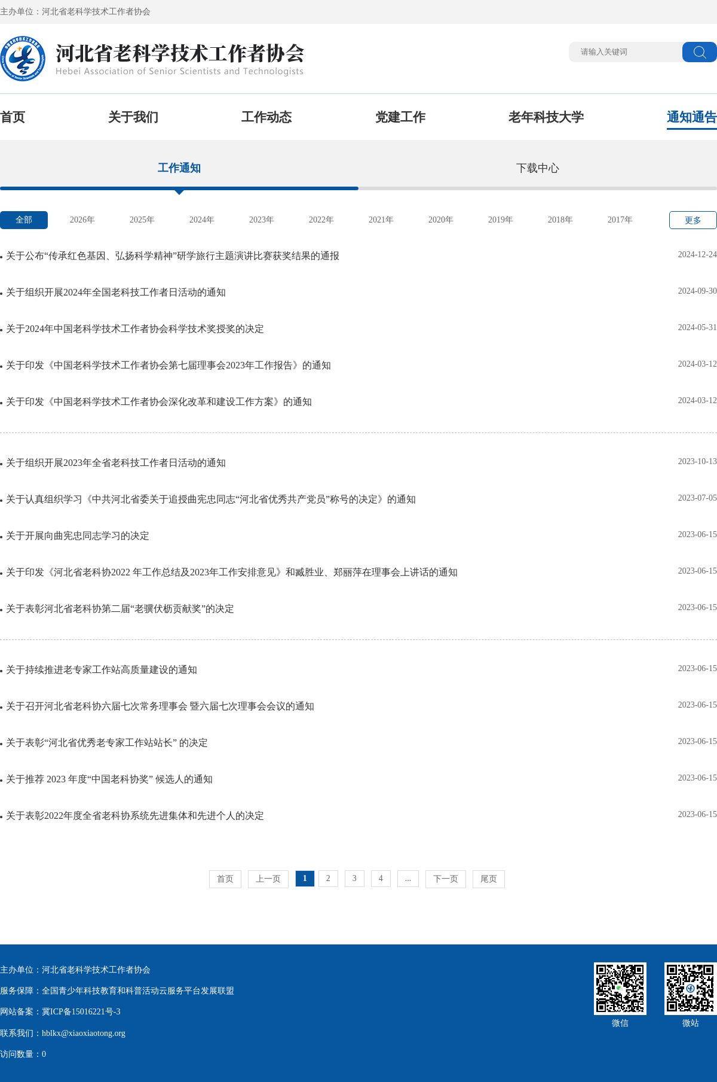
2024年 (202, 219)
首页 (12, 117)
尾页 (488, 878)
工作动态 (266, 117)
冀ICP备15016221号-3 (81, 1011)
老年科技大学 (546, 117)
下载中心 (537, 168)
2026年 (82, 219)
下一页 (445, 878)
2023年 (261, 219)
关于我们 (133, 117)
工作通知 (179, 168)
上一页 (268, 878)
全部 (24, 219)
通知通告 (692, 117)
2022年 (321, 219)
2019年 (500, 219)
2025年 (142, 219)
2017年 (620, 219)
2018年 (560, 219)
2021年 (381, 219)
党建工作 (400, 117)
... (408, 878)
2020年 (441, 219)
